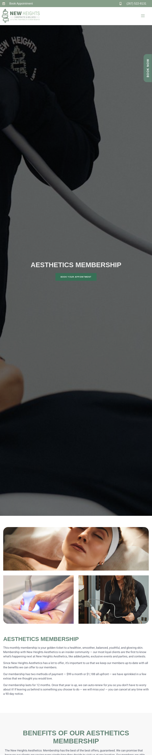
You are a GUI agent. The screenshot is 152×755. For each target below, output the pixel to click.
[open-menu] (142, 16)
